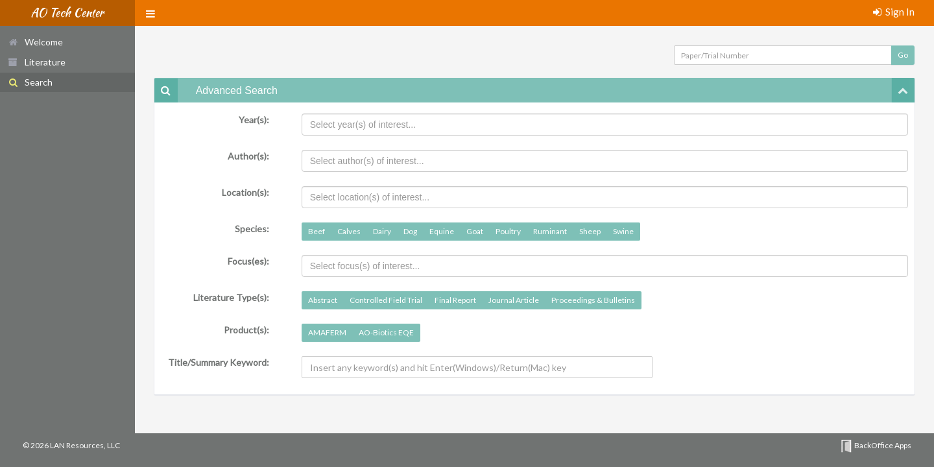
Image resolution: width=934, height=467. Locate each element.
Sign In (894, 12)
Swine (623, 231)
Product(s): (246, 329)
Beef (316, 231)
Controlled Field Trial (386, 300)
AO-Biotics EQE (386, 332)
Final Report (455, 300)
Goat (474, 231)
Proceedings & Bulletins (593, 300)
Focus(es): (248, 261)
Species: (252, 228)
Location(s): (245, 192)
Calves (349, 231)
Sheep (590, 231)
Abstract (322, 300)
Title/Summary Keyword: (218, 362)
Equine (441, 231)
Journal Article (513, 300)
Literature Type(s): (231, 297)
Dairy (382, 231)
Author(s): (248, 156)
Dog (410, 231)
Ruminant (550, 231)
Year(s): (254, 119)
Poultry (508, 231)
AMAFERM (327, 332)
